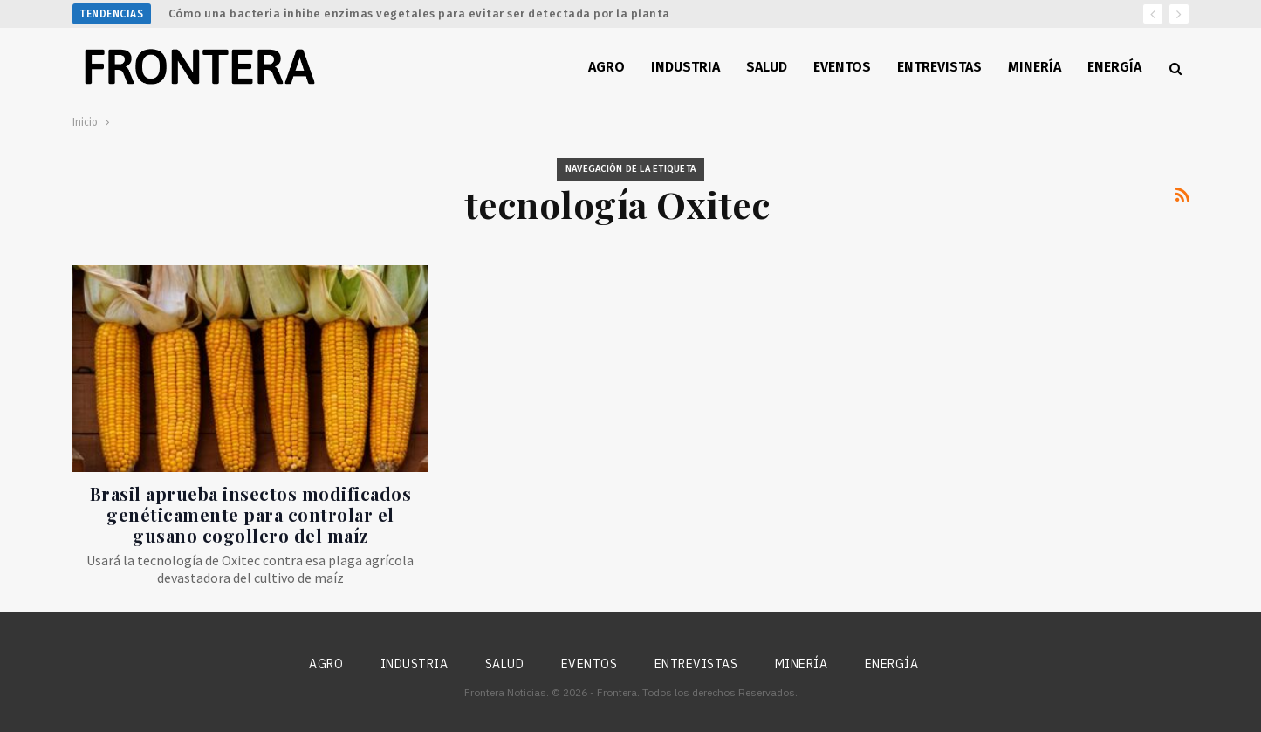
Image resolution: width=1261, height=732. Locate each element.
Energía (1114, 66)
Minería (1034, 66)
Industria (685, 66)
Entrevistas (939, 66)
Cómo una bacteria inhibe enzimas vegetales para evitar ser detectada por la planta (419, 13)
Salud (766, 66)
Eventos (842, 66)
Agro (606, 66)
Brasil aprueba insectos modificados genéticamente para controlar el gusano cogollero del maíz (251, 514)
